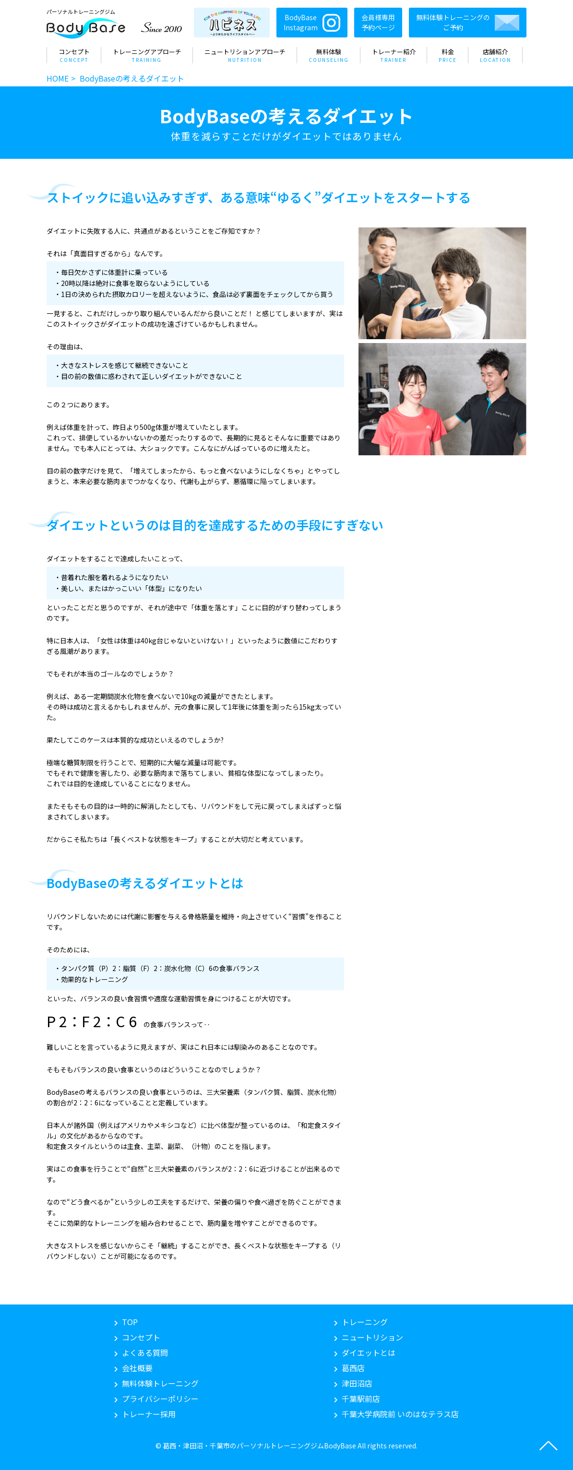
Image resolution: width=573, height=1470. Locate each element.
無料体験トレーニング (160, 1383)
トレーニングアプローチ (147, 55)
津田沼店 (357, 1383)
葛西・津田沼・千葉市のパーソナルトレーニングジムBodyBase (259, 1445)
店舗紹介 (495, 55)
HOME (58, 78)
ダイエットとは (368, 1352)
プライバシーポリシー (160, 1398)
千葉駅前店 (361, 1398)
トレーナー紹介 (394, 55)
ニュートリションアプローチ (245, 55)
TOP (130, 1322)
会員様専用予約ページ (378, 22)
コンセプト (74, 55)
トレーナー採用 (149, 1414)
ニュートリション (372, 1337)
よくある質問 (145, 1352)
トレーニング (365, 1322)
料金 (448, 55)
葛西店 (353, 1368)
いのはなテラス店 (400, 1414)
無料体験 (329, 55)
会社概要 (137, 1368)
